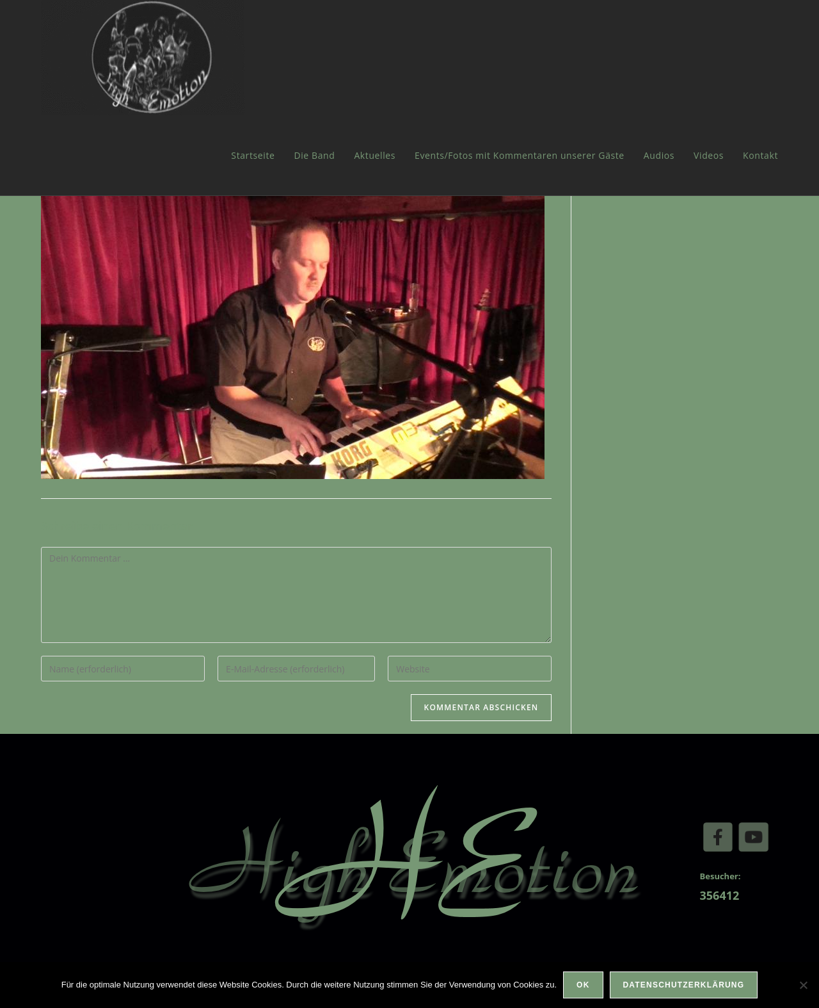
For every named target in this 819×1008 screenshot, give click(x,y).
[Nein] (803, 985)
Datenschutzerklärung (684, 984)
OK (582, 984)
